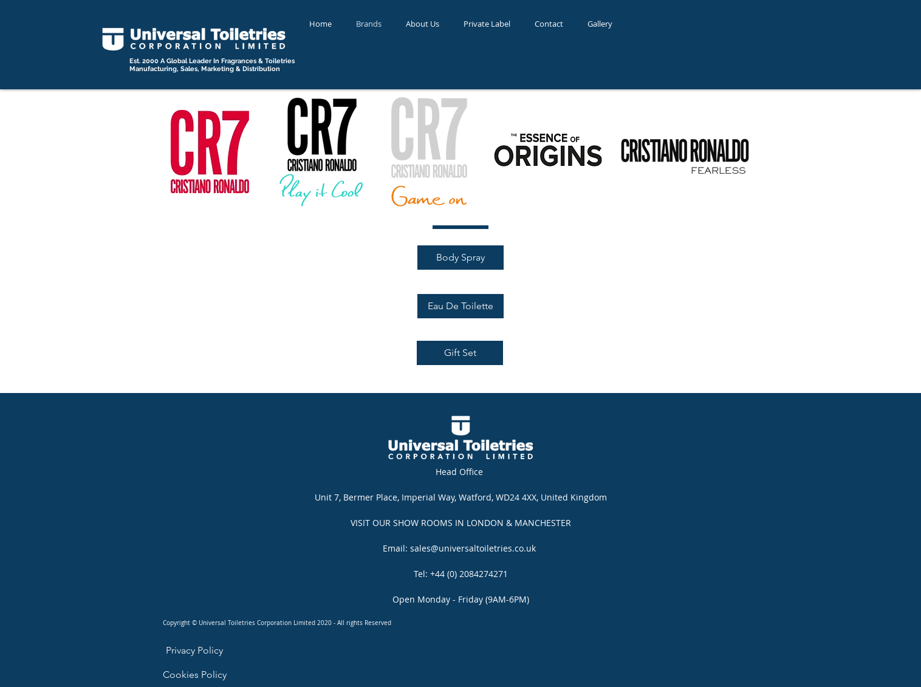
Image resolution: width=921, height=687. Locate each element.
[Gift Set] (460, 353)
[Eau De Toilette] (460, 306)
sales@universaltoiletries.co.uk (473, 548)
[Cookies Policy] (195, 675)
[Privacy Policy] (194, 650)
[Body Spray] (460, 257)
